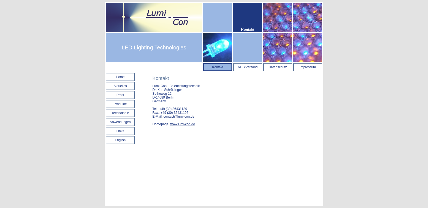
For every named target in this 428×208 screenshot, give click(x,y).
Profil (120, 95)
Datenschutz (278, 67)
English (120, 140)
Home (120, 77)
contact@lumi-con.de (179, 116)
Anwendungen (120, 122)
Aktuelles (120, 86)
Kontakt (217, 67)
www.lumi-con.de (182, 124)
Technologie (120, 113)
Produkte (120, 104)
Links (120, 131)
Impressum (308, 67)
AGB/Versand (248, 67)
